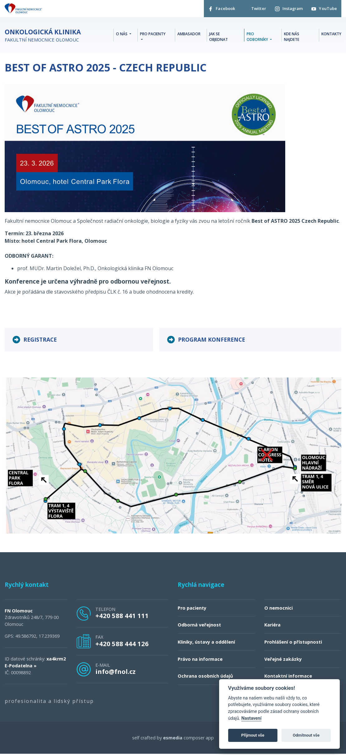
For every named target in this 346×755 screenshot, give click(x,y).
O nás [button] (122, 34)
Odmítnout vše (306, 735)
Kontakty (331, 34)
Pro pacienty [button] (153, 34)
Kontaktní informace (288, 677)
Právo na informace (200, 660)
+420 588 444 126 (122, 645)
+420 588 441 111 (122, 617)
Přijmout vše (252, 735)
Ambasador (188, 34)
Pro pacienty (192, 609)
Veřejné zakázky (283, 660)
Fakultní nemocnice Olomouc (43, 36)
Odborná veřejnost (199, 626)
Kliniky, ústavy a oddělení (206, 643)
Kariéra (272, 626)
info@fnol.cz (115, 673)
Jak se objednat (218, 37)
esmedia (172, 739)
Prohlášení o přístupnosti (293, 643)
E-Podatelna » (20, 667)
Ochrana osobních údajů (205, 677)
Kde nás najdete (291, 37)
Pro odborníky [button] (258, 37)
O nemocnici (278, 609)
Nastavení (251, 718)
